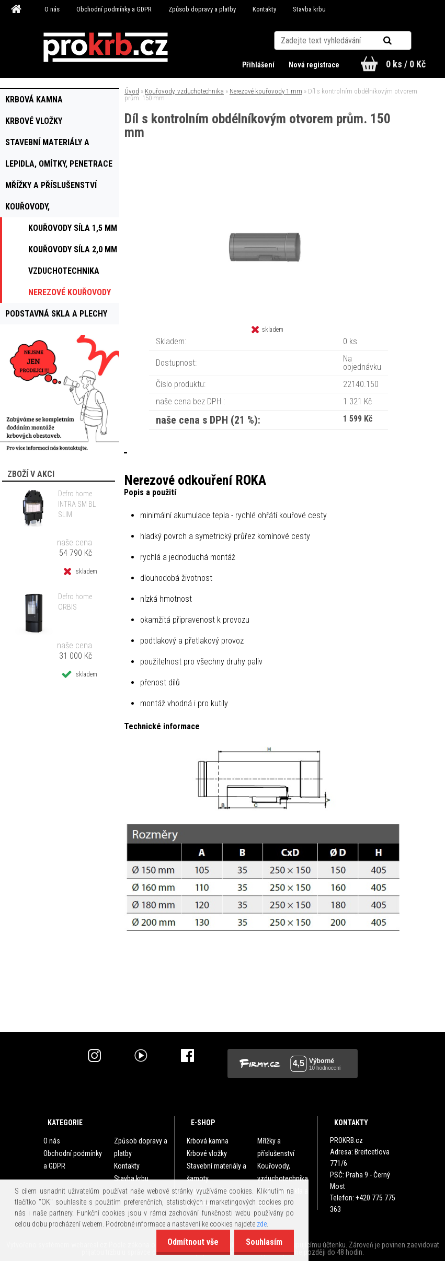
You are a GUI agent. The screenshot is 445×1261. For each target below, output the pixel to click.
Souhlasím (262, 1242)
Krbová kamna (208, 1141)
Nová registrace (313, 65)
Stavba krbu (309, 9)
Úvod (131, 91)
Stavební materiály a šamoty (216, 1172)
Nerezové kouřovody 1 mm (266, 91)
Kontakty (264, 9)
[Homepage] (18, 9)
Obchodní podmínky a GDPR (114, 9)
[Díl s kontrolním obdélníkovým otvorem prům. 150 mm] (268, 183)
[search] (400, 38)
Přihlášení (258, 65)
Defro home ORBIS (75, 601)
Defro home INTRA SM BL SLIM (77, 504)
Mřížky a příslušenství (275, 1147)
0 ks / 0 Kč (406, 64)
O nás (52, 9)
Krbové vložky (207, 1153)
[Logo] (105, 47)
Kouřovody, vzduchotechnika (184, 91)
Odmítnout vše (188, 1242)
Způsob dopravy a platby (202, 9)
